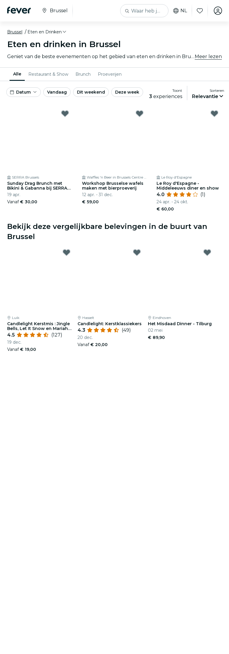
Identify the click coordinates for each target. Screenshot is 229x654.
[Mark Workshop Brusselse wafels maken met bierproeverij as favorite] (139, 113)
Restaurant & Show (48, 74)
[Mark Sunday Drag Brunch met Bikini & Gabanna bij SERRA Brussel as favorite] (65, 113)
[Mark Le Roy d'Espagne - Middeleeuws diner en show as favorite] (214, 113)
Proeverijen (110, 74)
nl (180, 10)
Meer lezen (208, 56)
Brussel (14, 32)
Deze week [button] (127, 92)
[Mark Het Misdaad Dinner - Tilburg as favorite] (207, 252)
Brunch (83, 74)
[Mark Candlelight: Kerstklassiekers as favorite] (137, 252)
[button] (47, 32)
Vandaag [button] (57, 92)
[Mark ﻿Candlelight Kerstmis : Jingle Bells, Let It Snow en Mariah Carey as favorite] (66, 252)
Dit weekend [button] (91, 92)
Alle (17, 74)
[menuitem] (17, 74)
